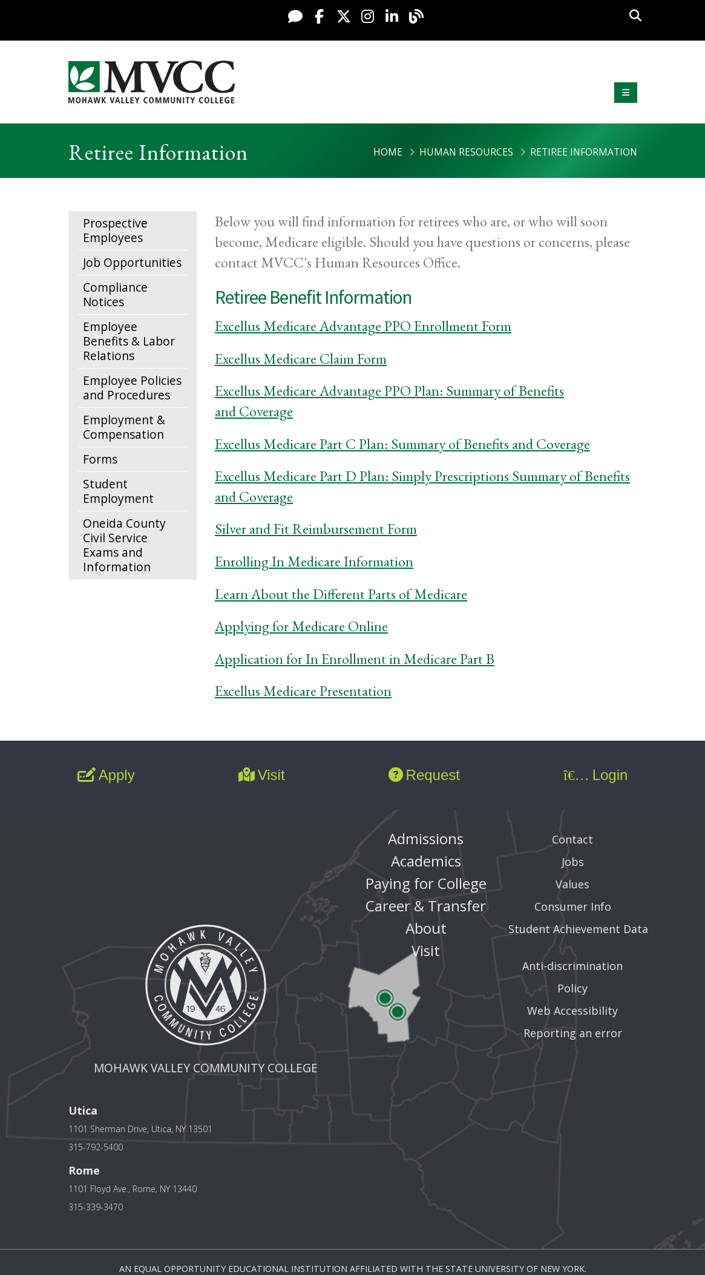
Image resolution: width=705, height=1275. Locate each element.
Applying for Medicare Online (301, 626)
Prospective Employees (115, 230)
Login (595, 775)
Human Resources (466, 152)
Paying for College (426, 883)
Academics (426, 861)
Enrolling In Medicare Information (314, 561)
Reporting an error (572, 1033)
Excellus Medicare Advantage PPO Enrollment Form (363, 325)
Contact (572, 839)
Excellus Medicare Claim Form (301, 358)
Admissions (426, 838)
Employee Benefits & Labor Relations (129, 341)
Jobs (573, 861)
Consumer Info (572, 906)
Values (572, 884)
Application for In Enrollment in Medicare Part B (354, 658)
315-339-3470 (95, 1207)
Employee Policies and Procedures (132, 387)
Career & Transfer (426, 906)
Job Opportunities (132, 262)
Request (424, 775)
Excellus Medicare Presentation (303, 690)
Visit (261, 775)
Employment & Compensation (124, 426)
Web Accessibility (572, 1010)
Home (387, 152)
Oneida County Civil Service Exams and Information (124, 545)
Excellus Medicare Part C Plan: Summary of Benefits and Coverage (402, 443)
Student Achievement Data (578, 929)
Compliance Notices (115, 294)
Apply (106, 775)
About (426, 928)
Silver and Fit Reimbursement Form (316, 528)
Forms (100, 459)
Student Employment (118, 491)
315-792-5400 (95, 1147)
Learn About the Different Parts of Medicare (341, 594)
